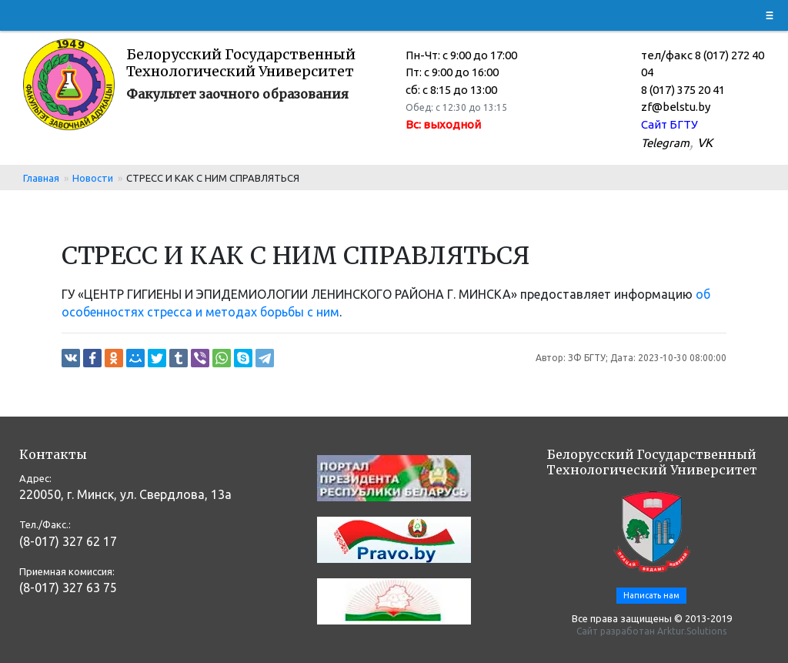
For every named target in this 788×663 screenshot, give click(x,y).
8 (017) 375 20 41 (683, 89)
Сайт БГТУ (669, 124)
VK (705, 142)
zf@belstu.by (675, 106)
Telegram (665, 142)
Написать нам (651, 595)
